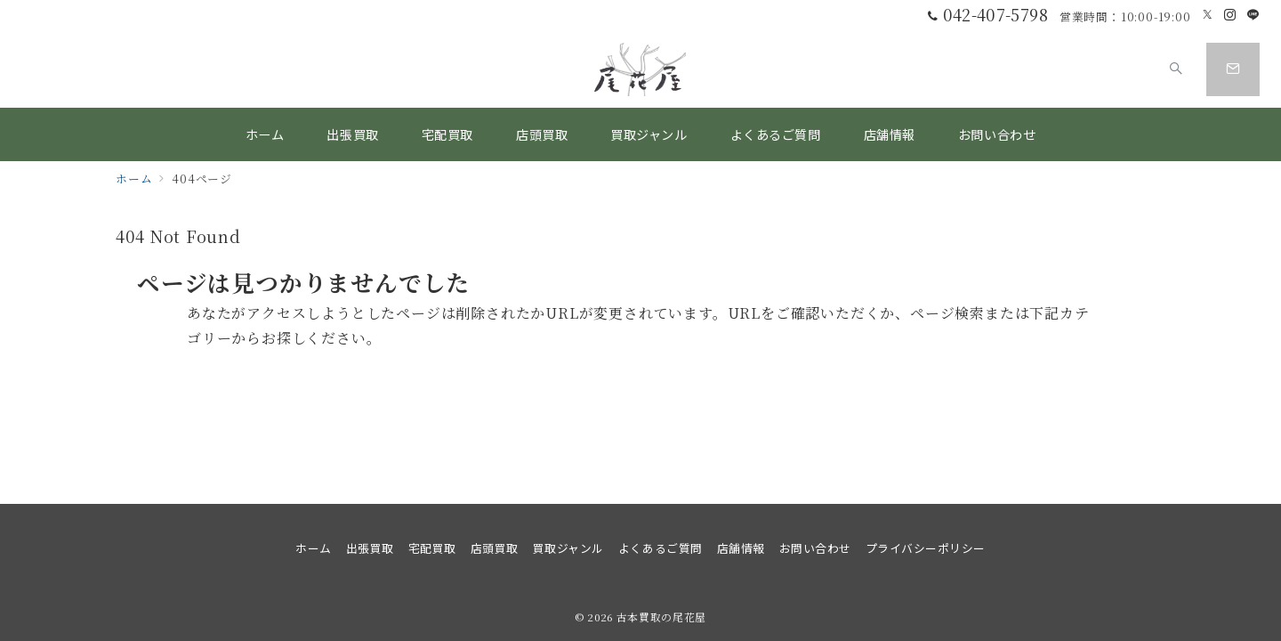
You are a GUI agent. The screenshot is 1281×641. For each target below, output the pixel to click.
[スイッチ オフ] (1176, 69)
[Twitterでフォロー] (1208, 14)
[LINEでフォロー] (1253, 14)
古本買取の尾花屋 (661, 617)
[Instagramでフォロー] (1230, 14)
